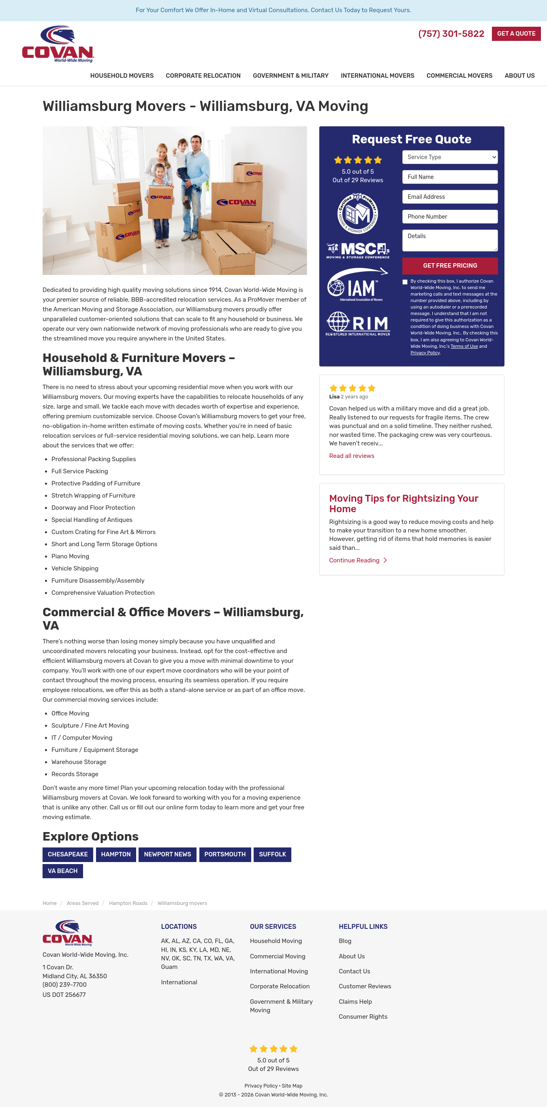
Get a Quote (516, 33)
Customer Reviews (365, 986)
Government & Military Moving (281, 1006)
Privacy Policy (425, 353)
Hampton (116, 854)
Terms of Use (464, 346)
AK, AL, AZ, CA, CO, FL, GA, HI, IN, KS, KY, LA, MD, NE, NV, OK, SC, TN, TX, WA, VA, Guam (198, 954)
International (179, 982)
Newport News (167, 854)
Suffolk (272, 854)
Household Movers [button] (122, 75)
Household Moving (276, 941)
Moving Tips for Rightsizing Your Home (404, 504)
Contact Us (354, 971)
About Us (352, 956)
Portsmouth (225, 854)
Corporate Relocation (280, 986)
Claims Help (355, 1001)
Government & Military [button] (291, 75)
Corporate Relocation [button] (203, 75)
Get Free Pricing (450, 265)
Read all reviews (352, 456)
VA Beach (63, 871)
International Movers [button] (378, 75)
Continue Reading (358, 560)
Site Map (292, 1086)
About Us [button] (520, 75)
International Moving (279, 971)
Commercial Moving (278, 956)
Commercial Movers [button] (460, 75)
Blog (345, 941)
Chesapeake (68, 854)
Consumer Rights (363, 1016)
